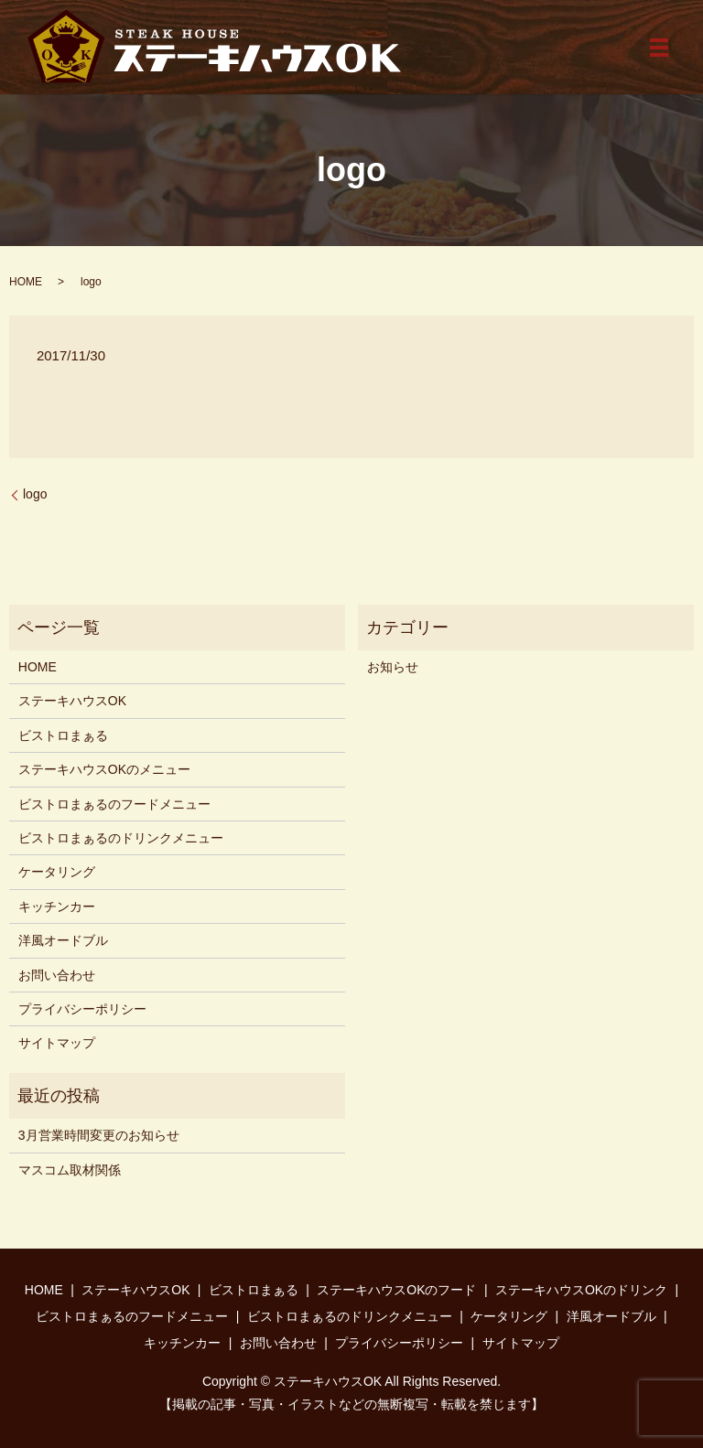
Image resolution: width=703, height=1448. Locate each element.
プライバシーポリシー (82, 1009)
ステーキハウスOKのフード (396, 1289)
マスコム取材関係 (69, 1170)
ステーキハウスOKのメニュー (104, 769)
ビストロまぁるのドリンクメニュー (120, 838)
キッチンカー (56, 906)
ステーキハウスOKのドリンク (581, 1289)
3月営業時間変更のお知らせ (98, 1135)
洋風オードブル (63, 940)
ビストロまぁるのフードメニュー (114, 804)
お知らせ (392, 667)
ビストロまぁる (63, 735)
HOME (25, 281)
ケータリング (56, 871)
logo (35, 494)
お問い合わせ (56, 975)
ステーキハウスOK (72, 700)
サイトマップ (56, 1042)
